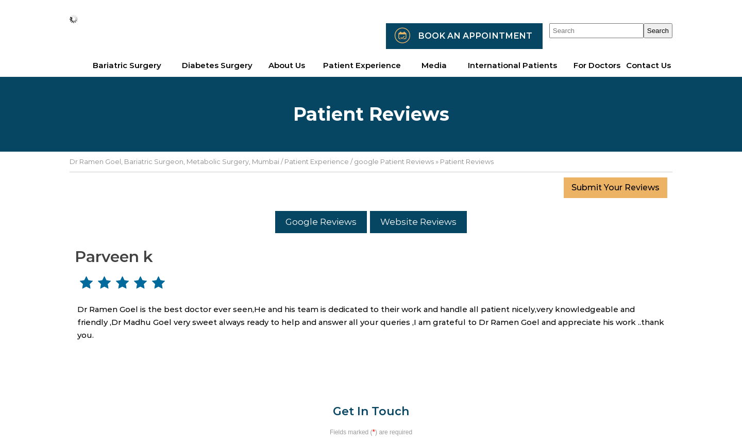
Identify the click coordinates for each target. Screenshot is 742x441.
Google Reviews (321, 222)
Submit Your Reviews (615, 187)
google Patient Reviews (394, 161)
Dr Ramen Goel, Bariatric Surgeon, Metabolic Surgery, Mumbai (174, 161)
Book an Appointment (475, 36)
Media (434, 65)
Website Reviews (418, 222)
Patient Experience (316, 161)
